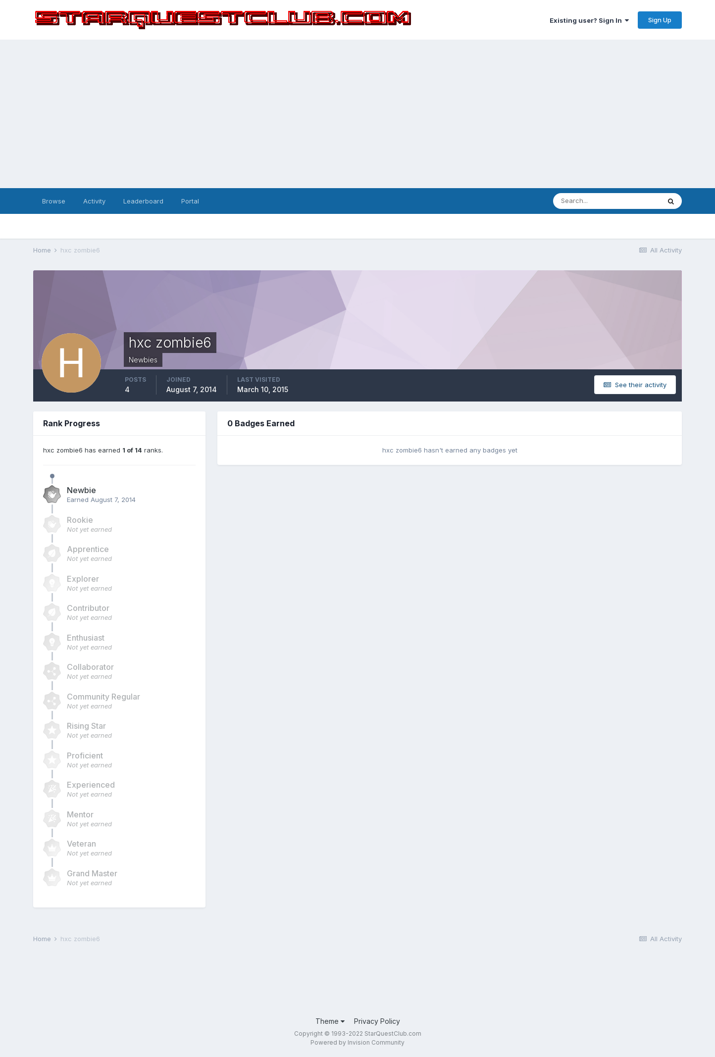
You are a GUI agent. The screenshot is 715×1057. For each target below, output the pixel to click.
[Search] (606, 201)
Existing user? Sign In (589, 20)
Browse (53, 201)
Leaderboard (143, 201)
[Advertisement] (357, 114)
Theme (330, 1021)
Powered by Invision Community (357, 1042)
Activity (94, 201)
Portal (190, 201)
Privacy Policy (377, 1021)
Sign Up (659, 20)
